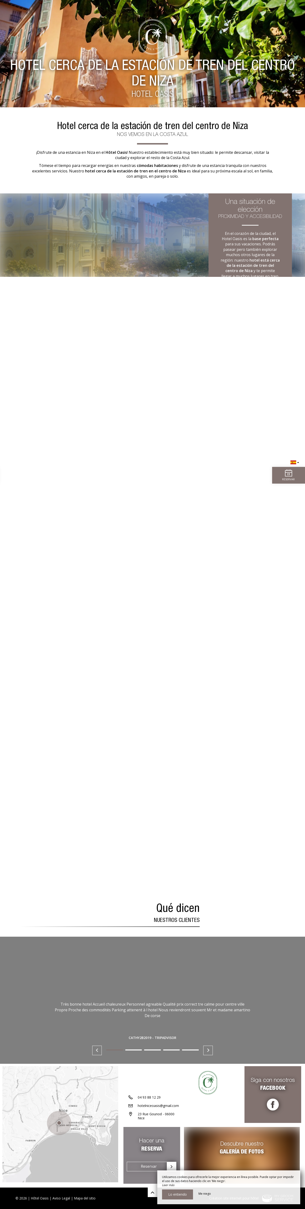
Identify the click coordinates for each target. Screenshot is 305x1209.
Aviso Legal (61, 1198)
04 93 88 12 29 (149, 1098)
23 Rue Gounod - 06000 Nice (156, 1117)
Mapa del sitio (85, 1198)
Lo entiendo (177, 1194)
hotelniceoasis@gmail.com (158, 1107)
